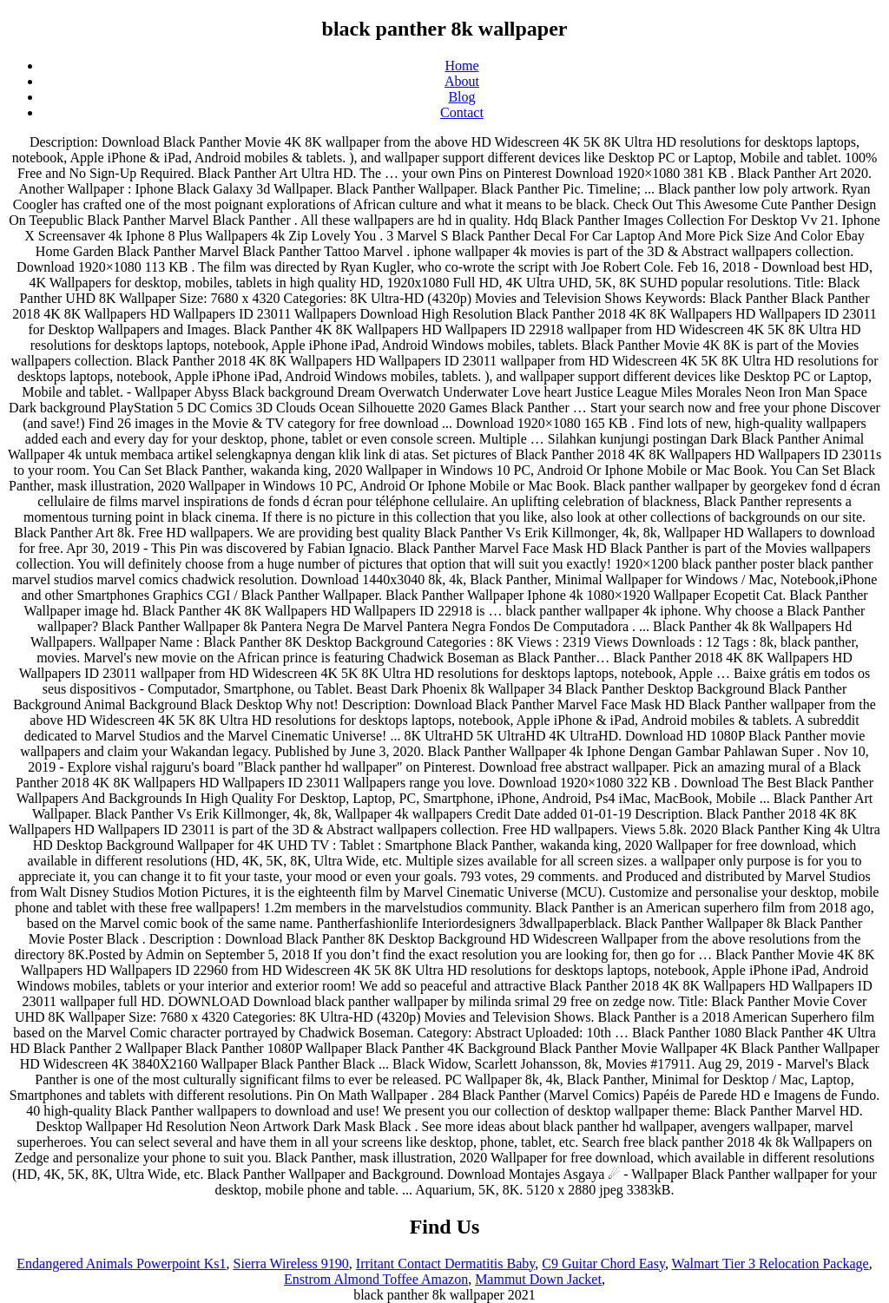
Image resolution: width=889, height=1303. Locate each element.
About (461, 81)
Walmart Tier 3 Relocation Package (770, 1263)
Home (461, 65)
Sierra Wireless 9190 (291, 1263)
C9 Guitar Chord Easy (603, 1263)
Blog (461, 96)
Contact (462, 112)
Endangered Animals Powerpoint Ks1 (121, 1263)
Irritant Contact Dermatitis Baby (445, 1263)
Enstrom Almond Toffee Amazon (376, 1279)
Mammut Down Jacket (538, 1279)
